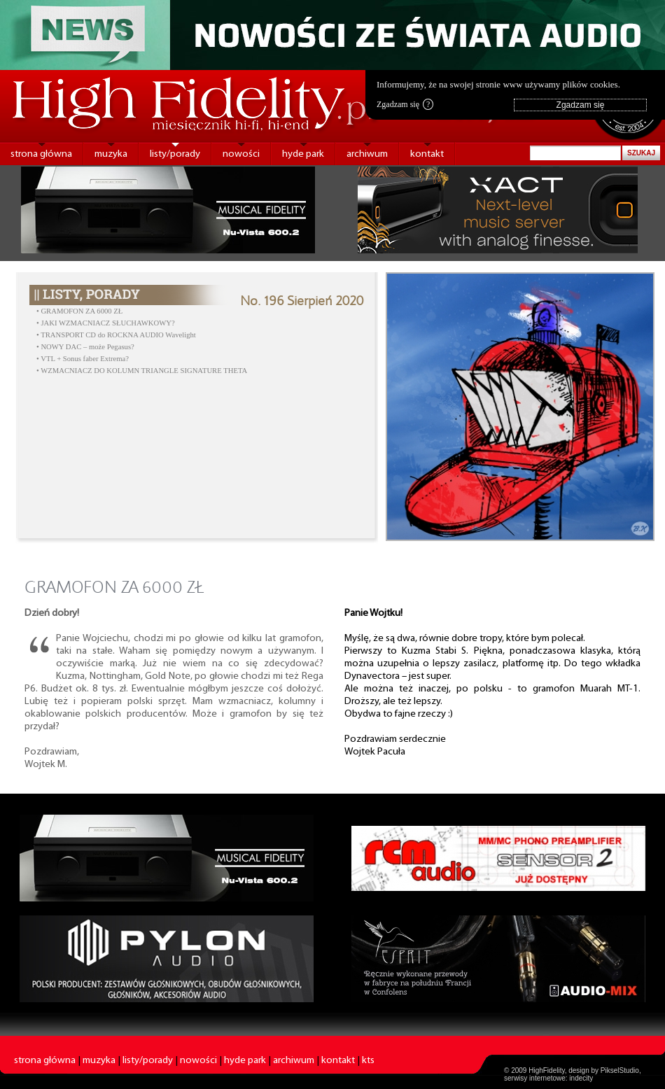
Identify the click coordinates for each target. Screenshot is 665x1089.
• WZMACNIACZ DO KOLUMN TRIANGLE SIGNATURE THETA (141, 370)
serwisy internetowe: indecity (548, 1078)
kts (368, 1060)
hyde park (303, 154)
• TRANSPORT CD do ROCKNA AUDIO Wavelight (116, 335)
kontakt (427, 154)
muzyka (110, 154)
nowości (241, 154)
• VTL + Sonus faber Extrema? (82, 359)
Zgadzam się (405, 104)
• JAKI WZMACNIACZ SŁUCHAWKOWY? (105, 323)
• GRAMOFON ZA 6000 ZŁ (79, 311)
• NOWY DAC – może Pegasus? (85, 347)
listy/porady (175, 154)
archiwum (367, 154)
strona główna (41, 154)
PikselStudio (620, 1070)
